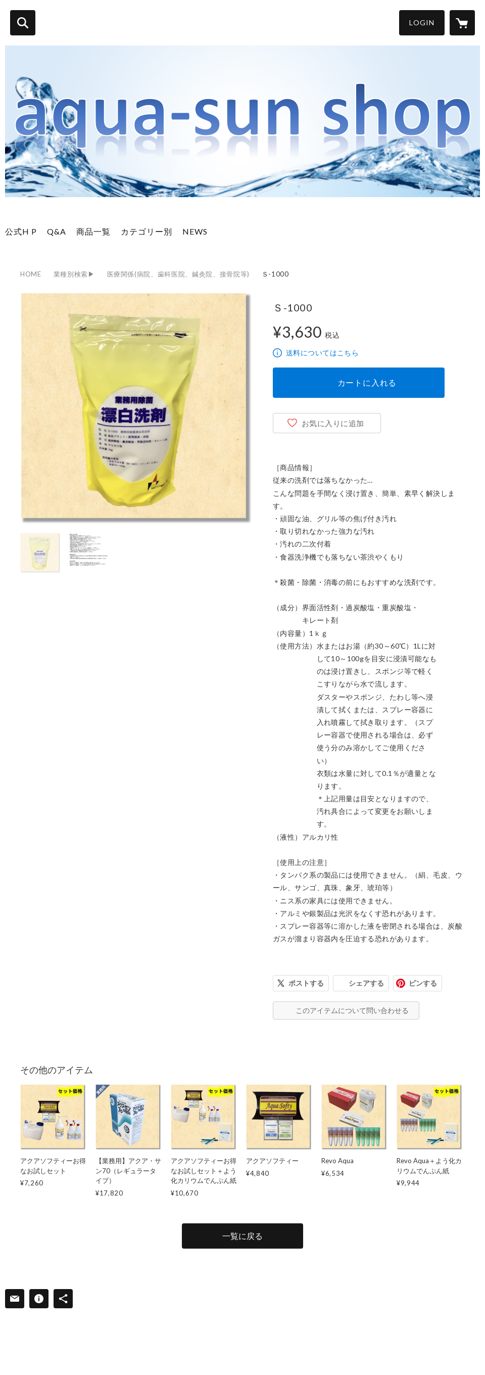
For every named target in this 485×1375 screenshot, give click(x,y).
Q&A (56, 231)
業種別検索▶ (74, 274)
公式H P (21, 231)
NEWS (195, 231)
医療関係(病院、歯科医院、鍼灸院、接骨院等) (178, 274)
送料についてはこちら (322, 352)
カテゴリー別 (146, 231)
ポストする (306, 983)
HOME (30, 274)
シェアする (366, 983)
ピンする (423, 983)
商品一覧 (93, 231)
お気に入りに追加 (333, 423)
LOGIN (421, 22)
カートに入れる (367, 382)
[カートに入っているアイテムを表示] (462, 22)
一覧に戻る (242, 1236)
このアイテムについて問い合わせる (352, 1010)
